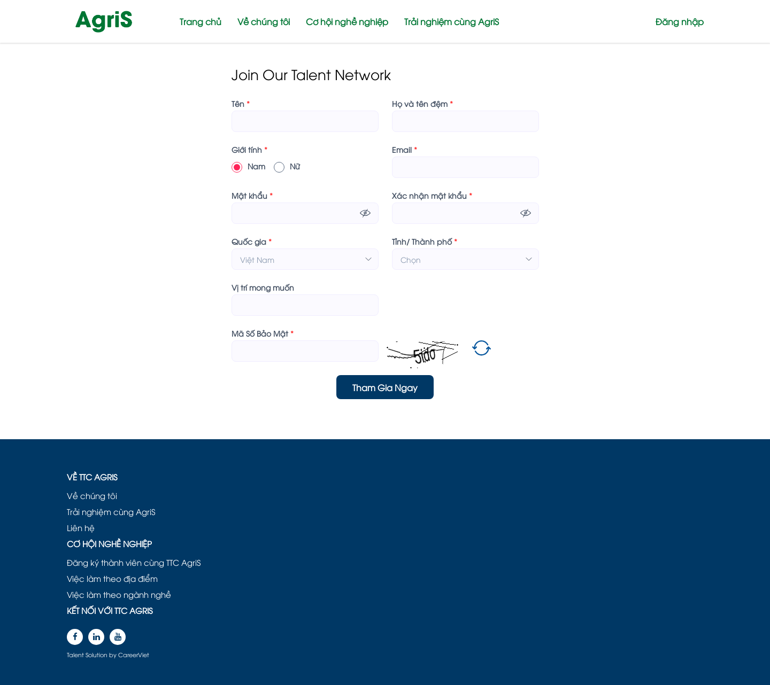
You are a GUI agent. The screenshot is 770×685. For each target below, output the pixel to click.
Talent (76, 654)
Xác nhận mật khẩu (432, 195)
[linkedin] (96, 637)
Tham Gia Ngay (385, 387)
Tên (241, 103)
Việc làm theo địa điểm (112, 578)
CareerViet (133, 654)
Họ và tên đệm (422, 103)
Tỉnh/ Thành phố (424, 241)
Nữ (287, 166)
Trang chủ (200, 21)
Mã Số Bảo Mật (263, 333)
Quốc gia (252, 241)
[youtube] (118, 637)
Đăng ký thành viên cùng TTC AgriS (134, 562)
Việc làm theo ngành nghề (119, 594)
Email (404, 149)
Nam (248, 166)
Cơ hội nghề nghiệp (347, 21)
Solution (97, 654)
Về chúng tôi (263, 21)
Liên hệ (81, 527)
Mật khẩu (252, 195)
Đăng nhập (680, 21)
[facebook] (75, 637)
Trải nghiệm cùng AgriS (451, 21)
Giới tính (249, 149)
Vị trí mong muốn (263, 287)
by (113, 654)
